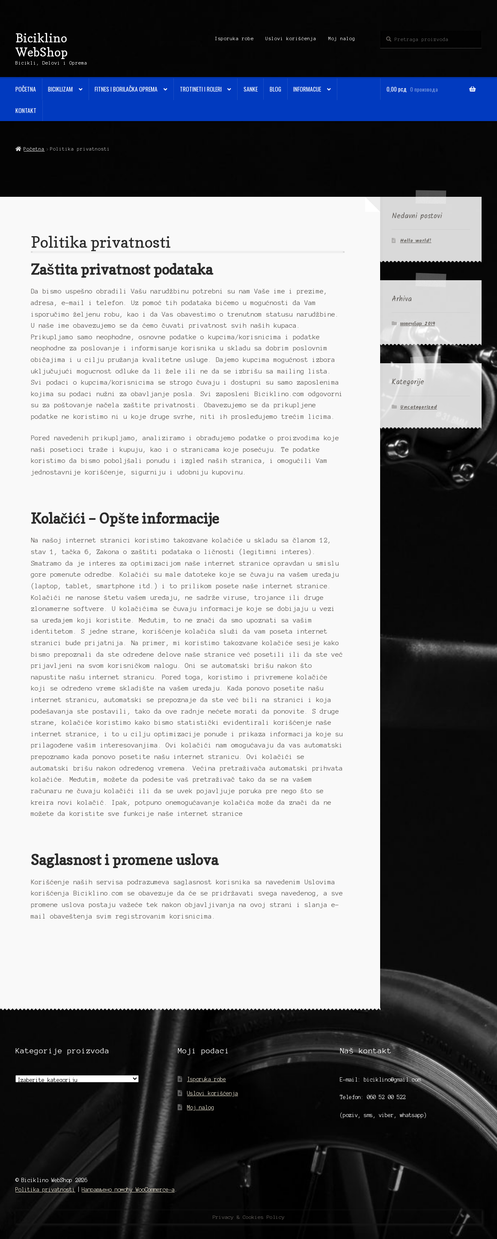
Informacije (307, 89)
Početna (25, 89)
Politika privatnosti (45, 1189)
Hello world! (416, 241)
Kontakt (25, 110)
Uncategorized (418, 407)
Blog (275, 89)
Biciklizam (60, 89)
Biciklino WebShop (41, 45)
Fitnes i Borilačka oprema (126, 89)
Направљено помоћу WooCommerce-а (128, 1189)
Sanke (251, 89)
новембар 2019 (417, 324)
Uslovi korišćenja (290, 38)
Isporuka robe (234, 38)
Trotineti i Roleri (201, 89)
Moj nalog (341, 38)
